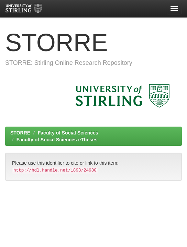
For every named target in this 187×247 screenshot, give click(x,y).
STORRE (20, 133)
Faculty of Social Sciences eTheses (57, 139)
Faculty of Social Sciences (68, 133)
